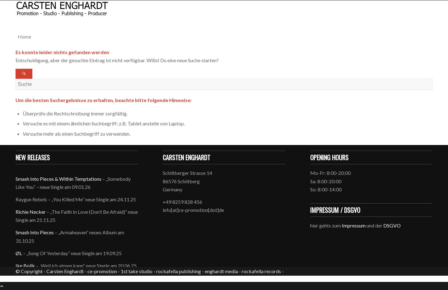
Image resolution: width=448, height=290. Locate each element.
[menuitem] (225, 37)
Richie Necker (31, 212)
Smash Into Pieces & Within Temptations (58, 179)
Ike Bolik (25, 266)
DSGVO (392, 225)
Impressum (354, 225)
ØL (19, 253)
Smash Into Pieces (35, 232)
